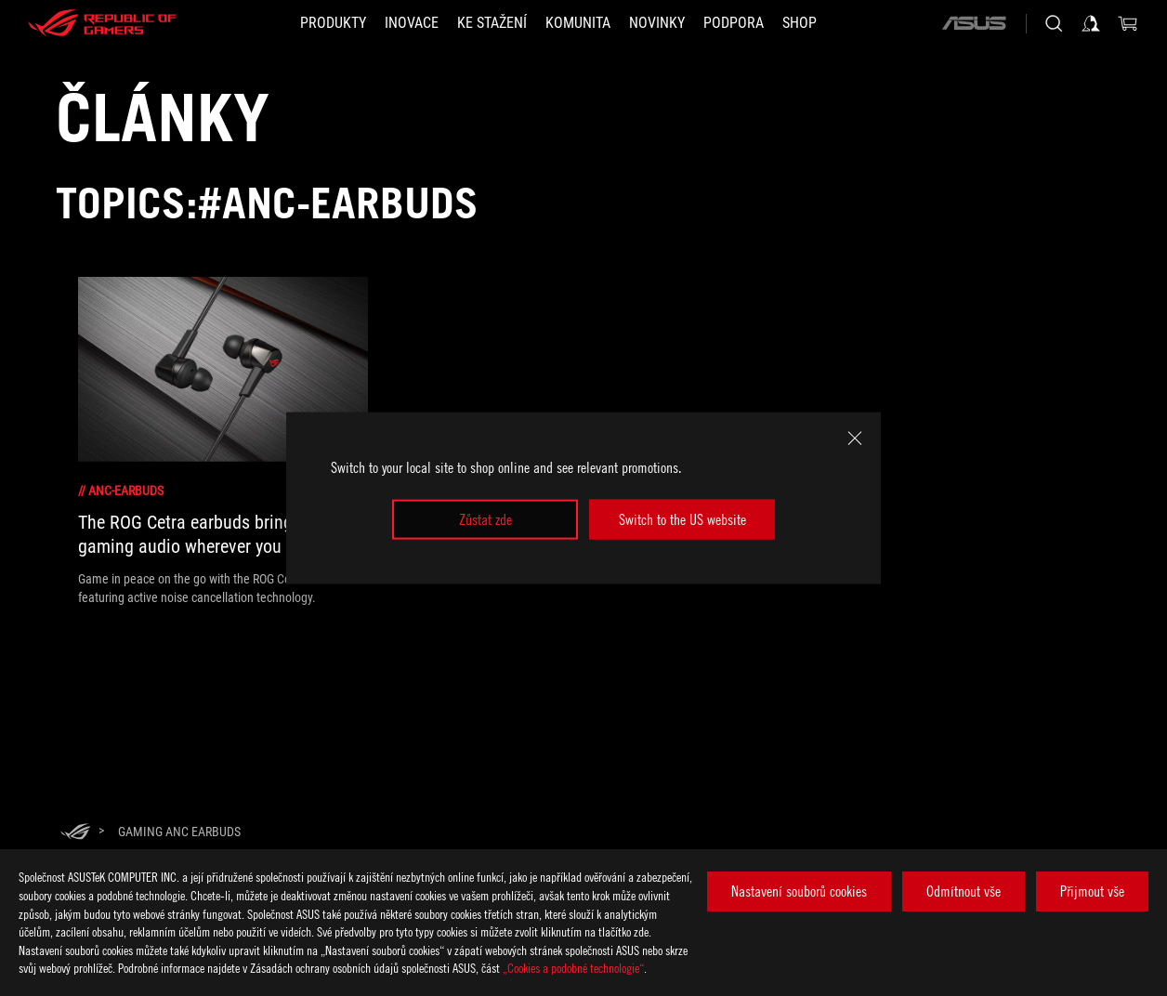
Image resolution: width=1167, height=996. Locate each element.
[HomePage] (75, 833)
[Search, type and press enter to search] (1053, 23)
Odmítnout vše (963, 891)
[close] (855, 438)
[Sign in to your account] (1091, 23)
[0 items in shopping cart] (1128, 23)
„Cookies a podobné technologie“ (573, 968)
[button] (333, 23)
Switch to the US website (682, 519)
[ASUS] (974, 23)
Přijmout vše (1092, 891)
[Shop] (799, 23)
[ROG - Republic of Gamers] (102, 23)
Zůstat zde (485, 519)
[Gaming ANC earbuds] (179, 831)
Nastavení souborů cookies (799, 891)
